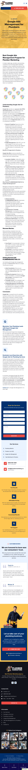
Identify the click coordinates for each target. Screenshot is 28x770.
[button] (2, 8)
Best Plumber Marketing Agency (14, 674)
